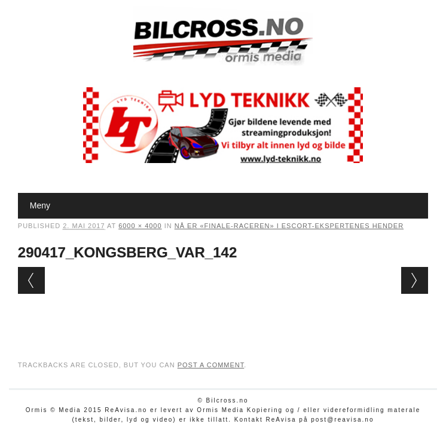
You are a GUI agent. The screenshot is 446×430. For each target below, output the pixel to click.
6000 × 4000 (139, 225)
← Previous (31, 280)
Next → (414, 280)
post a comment (211, 364)
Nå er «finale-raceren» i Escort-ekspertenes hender (289, 225)
